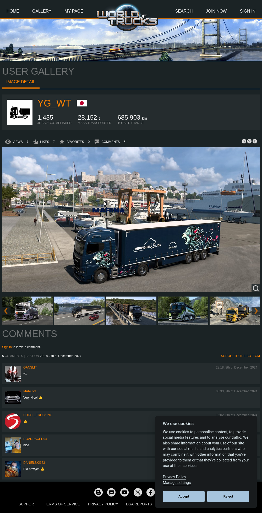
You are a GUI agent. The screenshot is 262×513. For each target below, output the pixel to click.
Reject (228, 496)
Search (184, 11)
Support (27, 504)
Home (13, 11)
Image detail (20, 82)
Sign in (7, 347)
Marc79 (29, 391)
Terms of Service (62, 504)
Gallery (42, 11)
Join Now (216, 11)
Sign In (247, 11)
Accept (183, 496)
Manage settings (177, 483)
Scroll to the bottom (240, 356)
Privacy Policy (103, 504)
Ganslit (30, 367)
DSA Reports (139, 504)
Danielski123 (34, 463)
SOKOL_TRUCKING (37, 415)
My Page (74, 11)
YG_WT (54, 103)
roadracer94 (35, 439)
